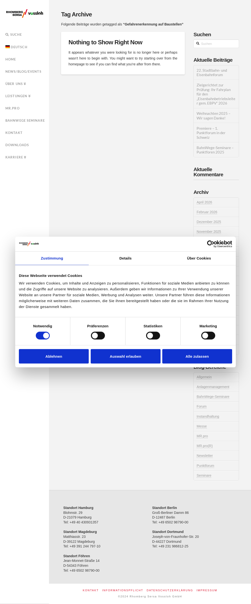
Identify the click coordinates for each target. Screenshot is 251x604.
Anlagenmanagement (213, 387)
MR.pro (202, 436)
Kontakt (91, 590)
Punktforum (205, 466)
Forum (201, 406)
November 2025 (209, 232)
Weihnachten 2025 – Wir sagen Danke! (213, 115)
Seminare (204, 475)
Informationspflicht (122, 590)
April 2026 (204, 202)
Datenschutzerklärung (170, 590)
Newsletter (205, 456)
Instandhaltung (208, 416)
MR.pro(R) (205, 446)
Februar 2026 (207, 212)
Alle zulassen (197, 356)
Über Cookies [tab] (199, 258)
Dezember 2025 (209, 222)
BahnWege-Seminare (213, 397)
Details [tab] (125, 258)
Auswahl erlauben (125, 356)
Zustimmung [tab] (52, 258)
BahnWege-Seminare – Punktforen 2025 (215, 149)
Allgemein (204, 377)
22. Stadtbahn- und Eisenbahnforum (212, 72)
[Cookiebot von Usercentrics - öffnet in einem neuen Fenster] (210, 244)
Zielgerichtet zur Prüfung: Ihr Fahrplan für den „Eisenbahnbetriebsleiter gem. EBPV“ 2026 (216, 94)
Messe (202, 426)
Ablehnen (53, 356)
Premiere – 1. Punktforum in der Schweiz (211, 133)
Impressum (207, 590)
